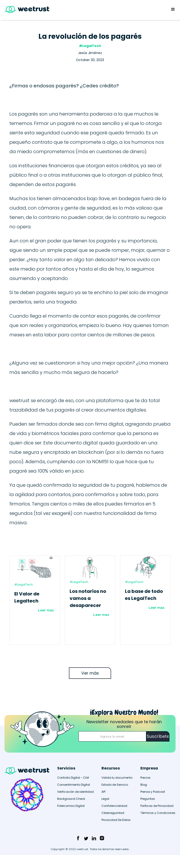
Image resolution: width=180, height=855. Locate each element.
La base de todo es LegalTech (144, 595)
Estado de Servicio (114, 785)
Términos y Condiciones (157, 813)
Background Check (71, 799)
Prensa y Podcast (152, 792)
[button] (173, 9)
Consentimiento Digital (73, 785)
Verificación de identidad (75, 792)
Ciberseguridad (112, 813)
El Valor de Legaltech (26, 597)
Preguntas (147, 799)
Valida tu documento (116, 778)
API (103, 792)
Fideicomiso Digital (71, 806)
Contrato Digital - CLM (73, 778)
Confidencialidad (114, 806)
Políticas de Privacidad (156, 806)
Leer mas (46, 610)
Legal (105, 799)
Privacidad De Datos (116, 820)
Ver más (90, 673)
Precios (145, 778)
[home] (24, 10)
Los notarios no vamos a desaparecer (88, 598)
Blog (143, 785)
